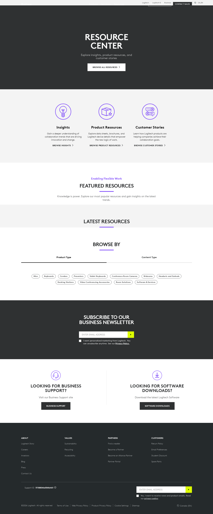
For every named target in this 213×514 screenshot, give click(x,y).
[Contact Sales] (182, 17)
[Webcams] (148, 276)
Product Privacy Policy (101, 505)
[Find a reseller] (114, 443)
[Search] (176, 9)
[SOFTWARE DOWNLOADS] (157, 406)
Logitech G (156, 2)
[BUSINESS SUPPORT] (55, 406)
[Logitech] (24, 8)
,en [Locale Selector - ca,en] (200, 3)
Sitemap (135, 505)
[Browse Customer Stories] (150, 145)
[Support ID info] (55, 487)
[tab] (64, 256)
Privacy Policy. (122, 343)
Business (167, 2)
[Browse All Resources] (106, 67)
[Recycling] (69, 449)
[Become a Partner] (116, 449)
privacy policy (151, 498)
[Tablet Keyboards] (98, 276)
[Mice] (36, 276)
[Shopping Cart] (200, 9)
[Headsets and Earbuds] (169, 276)
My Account (191, 9)
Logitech (145, 2)
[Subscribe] (131, 334)
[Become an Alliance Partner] (120, 455)
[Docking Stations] (66, 282)
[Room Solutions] (123, 282)
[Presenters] (79, 276)
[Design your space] (159, 17)
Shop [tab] (45, 9)
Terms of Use (62, 505)
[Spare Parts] (156, 461)
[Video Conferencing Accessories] (95, 282)
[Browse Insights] (63, 145)
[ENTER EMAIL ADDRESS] (103, 334)
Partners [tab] (106, 9)
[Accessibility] (70, 455)
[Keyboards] (49, 276)
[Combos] (64, 276)
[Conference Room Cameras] (124, 276)
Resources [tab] (89, 9)
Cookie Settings (122, 505)
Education (178, 2)
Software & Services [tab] (65, 9)
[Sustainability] (71, 443)
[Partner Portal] (114, 461)
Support (188, 3)
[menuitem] (93, 17)
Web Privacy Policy (80, 505)
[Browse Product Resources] (107, 145)
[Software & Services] (146, 282)
